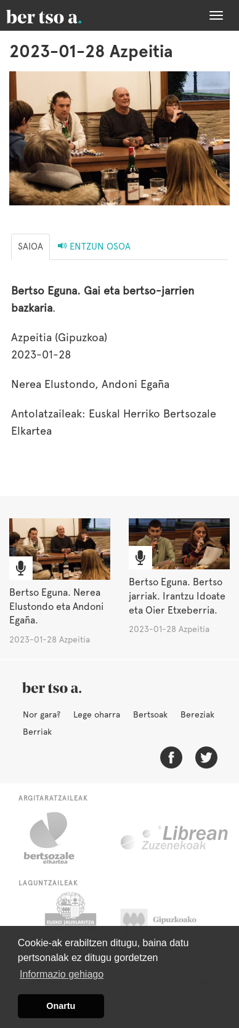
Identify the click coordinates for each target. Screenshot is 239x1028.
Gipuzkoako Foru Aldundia (170, 923)
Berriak (37, 732)
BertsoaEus (61, 15)
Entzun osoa (94, 246)
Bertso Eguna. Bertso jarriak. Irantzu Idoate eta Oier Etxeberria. (177, 596)
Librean (175, 838)
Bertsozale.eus (56, 838)
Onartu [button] (60, 1006)
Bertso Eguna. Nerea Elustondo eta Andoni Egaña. (56, 607)
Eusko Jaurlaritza (69, 923)
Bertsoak (150, 714)
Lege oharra (96, 714)
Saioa (30, 246)
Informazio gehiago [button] (61, 974)
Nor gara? (41, 714)
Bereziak (197, 714)
